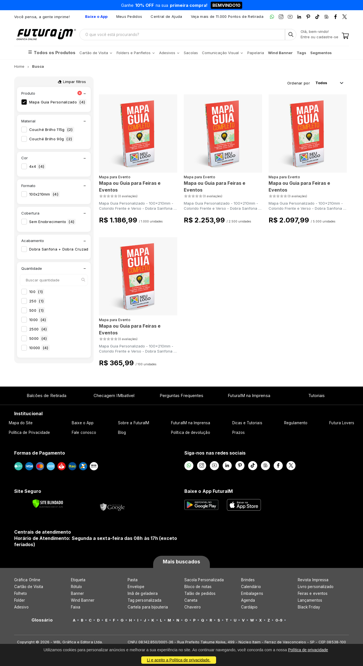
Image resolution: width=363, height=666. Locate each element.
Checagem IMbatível (114, 395)
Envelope (136, 586)
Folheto (20, 593)
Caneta (190, 600)
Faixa (75, 607)
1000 (38, 320)
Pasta (133, 580)
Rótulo (76, 586)
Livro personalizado (316, 586)
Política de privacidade (308, 650)
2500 (38, 329)
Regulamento (296, 423)
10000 (39, 348)
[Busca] (290, 34)
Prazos (238, 432)
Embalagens (252, 593)
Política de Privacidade (29, 432)
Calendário (251, 586)
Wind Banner (82, 600)
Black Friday (309, 607)
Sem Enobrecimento (52, 221)
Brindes (248, 580)
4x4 (37, 166)
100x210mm (44, 194)
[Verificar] (47, 503)
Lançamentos (310, 600)
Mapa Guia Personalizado (57, 102)
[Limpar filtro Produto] (79, 93)
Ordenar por (298, 83)
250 (37, 301)
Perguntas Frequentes (181, 395)
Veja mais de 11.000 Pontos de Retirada (227, 16)
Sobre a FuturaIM (133, 423)
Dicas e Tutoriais (247, 423)
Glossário (42, 620)
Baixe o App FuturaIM (208, 491)
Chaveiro (192, 607)
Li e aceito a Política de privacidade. (178, 660)
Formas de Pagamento (39, 453)
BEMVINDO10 (226, 5)
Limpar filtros (72, 81)
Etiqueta (78, 580)
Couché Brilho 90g (51, 139)
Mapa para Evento (114, 177)
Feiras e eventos (313, 593)
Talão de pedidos (200, 593)
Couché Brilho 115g (51, 129)
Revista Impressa (313, 580)
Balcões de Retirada (46, 395)
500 (37, 310)
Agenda (248, 600)
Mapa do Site (21, 423)
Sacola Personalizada (204, 580)
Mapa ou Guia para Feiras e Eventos (130, 186)
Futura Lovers (341, 423)
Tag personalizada (144, 600)
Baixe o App (83, 423)
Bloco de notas (198, 586)
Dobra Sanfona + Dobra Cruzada (64, 249)
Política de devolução (190, 432)
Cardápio (249, 607)
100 (36, 291)
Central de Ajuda (166, 16)
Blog (122, 432)
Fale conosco (84, 432)
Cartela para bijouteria (148, 607)
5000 (38, 338)
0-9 (278, 620)
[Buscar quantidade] (54, 280)
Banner (77, 593)
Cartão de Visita (28, 586)
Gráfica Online (27, 580)
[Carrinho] (345, 36)
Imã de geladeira (143, 593)
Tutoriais (316, 395)
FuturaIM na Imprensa (249, 395)
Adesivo (21, 607)
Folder (19, 600)
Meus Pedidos (129, 16)
